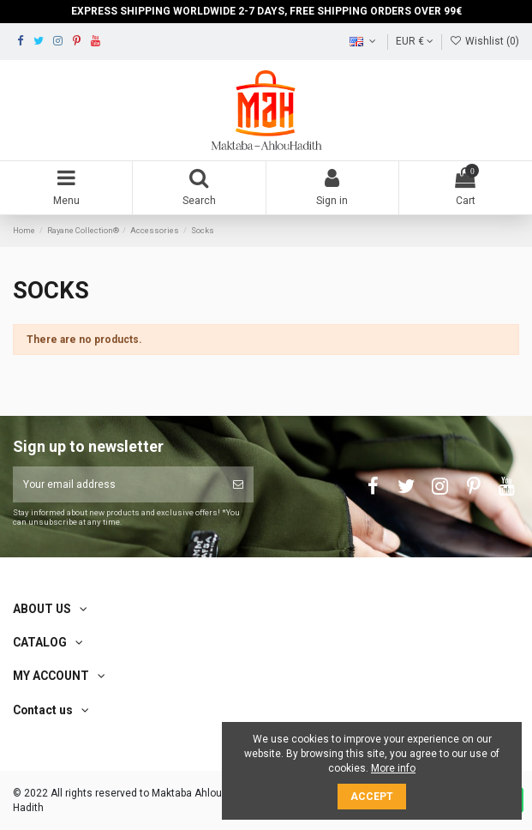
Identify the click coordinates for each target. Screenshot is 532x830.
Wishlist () (484, 41)
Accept (371, 797)
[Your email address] (118, 484)
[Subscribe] (238, 484)
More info (393, 768)
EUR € (414, 41)
